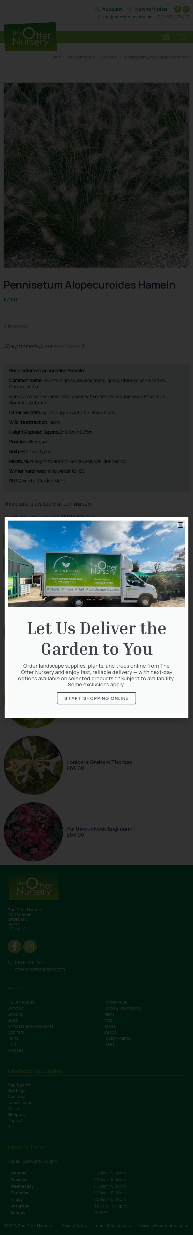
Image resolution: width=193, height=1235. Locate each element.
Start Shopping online (96, 698)
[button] (180, 525)
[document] (96, 617)
